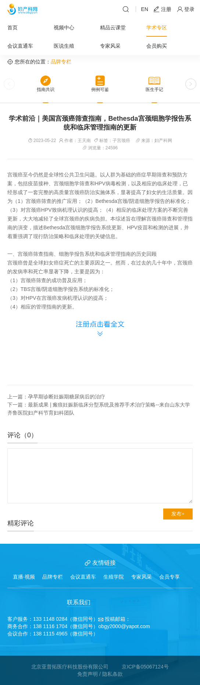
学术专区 (156, 27)
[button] (190, 84)
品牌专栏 (52, 577)
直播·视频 (24, 577)
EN (144, 9)
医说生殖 (64, 46)
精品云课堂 (113, 27)
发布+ (178, 514)
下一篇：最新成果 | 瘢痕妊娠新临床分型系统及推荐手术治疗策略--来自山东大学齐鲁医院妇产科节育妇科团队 (98, 409)
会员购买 (156, 46)
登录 (185, 9)
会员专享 (169, 577)
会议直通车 (20, 46)
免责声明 (87, 674)
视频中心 (64, 27)
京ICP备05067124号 (145, 667)
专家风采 (110, 46)
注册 (162, 9)
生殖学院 (113, 577)
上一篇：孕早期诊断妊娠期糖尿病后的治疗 (56, 397)
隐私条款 (112, 674)
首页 (12, 27)
